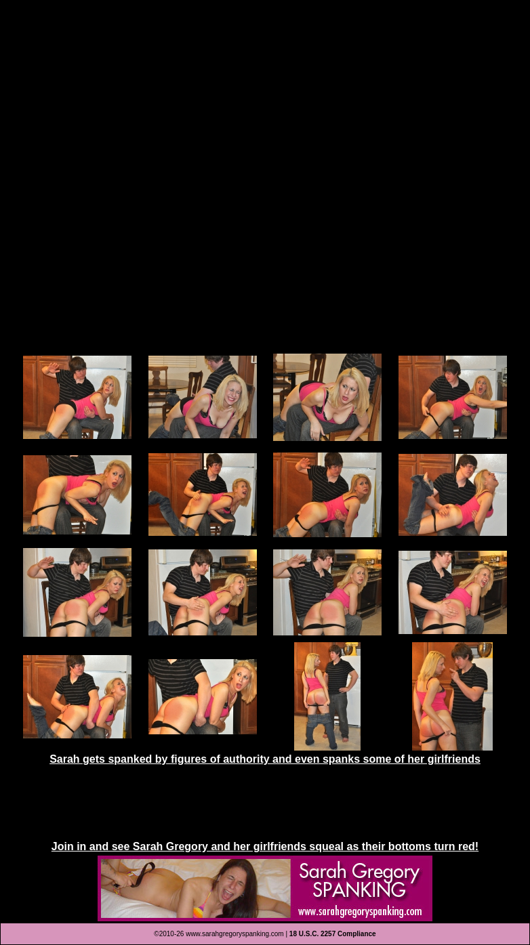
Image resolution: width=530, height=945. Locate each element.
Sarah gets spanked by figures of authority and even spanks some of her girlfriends (265, 759)
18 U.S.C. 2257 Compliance (332, 934)
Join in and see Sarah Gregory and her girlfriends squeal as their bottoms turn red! (265, 846)
